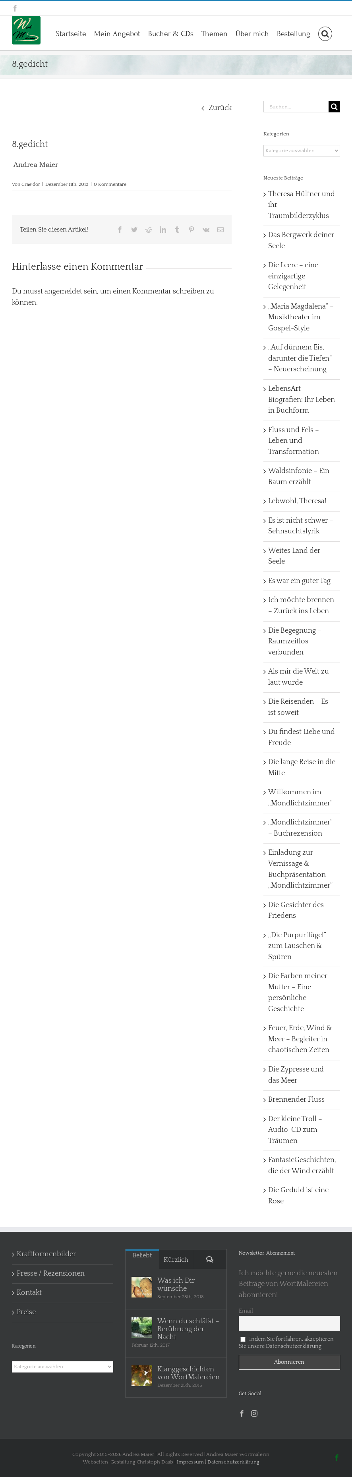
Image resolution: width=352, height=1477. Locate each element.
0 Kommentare (110, 184)
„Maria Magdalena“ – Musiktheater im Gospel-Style (301, 317)
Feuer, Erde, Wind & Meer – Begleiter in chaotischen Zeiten (300, 1039)
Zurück (220, 108)
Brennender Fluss (296, 1100)
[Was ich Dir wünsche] (142, 1287)
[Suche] (334, 106)
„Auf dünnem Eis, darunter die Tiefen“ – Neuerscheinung (300, 358)
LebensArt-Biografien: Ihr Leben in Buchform (301, 400)
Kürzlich (176, 1259)
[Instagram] (254, 1413)
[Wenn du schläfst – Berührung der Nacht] (142, 1327)
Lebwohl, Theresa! (297, 501)
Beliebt (142, 1255)
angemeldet (63, 291)
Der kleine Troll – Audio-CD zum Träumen (295, 1130)
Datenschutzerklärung (233, 1462)
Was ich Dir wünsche (176, 1285)
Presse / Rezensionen (51, 1274)
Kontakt (29, 1293)
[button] (325, 33)
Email (246, 1311)
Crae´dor (30, 184)
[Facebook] (242, 1413)
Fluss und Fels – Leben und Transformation (293, 441)
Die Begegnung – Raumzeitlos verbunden (294, 641)
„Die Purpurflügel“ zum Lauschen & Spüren (297, 946)
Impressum (190, 1462)
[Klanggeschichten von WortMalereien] (142, 1375)
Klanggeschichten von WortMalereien (188, 1373)
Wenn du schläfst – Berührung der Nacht (188, 1329)
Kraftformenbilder (46, 1254)
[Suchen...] (296, 106)
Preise (26, 1312)
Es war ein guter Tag (299, 581)
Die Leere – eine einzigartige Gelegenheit (293, 276)
